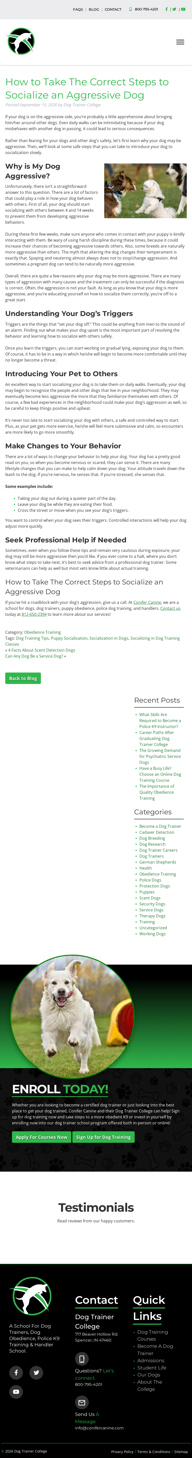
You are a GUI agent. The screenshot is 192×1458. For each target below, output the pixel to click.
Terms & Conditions (153, 1451)
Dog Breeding (152, 838)
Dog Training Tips (32, 638)
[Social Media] (167, 9)
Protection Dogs (154, 886)
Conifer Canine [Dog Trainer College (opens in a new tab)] (147, 602)
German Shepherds (157, 862)
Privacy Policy (122, 1451)
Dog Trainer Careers (158, 850)
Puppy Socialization (69, 638)
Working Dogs (152, 934)
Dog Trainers (151, 856)
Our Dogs (148, 1375)
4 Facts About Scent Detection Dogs (41, 650)
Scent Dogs (150, 898)
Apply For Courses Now (41, 1137)
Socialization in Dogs (109, 638)
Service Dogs (151, 910)
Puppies (147, 892)
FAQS (78, 9)
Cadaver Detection (156, 832)
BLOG (94, 9)
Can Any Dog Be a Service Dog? (34, 656)
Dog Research (152, 844)
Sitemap (181, 1451)
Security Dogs (152, 904)
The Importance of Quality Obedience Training (156, 792)
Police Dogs (150, 880)
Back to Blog (23, 678)
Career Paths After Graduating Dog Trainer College (156, 738)
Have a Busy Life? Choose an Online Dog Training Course (160, 774)
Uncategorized (153, 928)
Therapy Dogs (152, 916)
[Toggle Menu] (180, 42)
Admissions (150, 1360)
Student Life (151, 1368)
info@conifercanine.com (99, 1428)
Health (145, 868)
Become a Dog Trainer (160, 826)
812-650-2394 (34, 614)
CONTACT (113, 9)
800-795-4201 (146, 9)
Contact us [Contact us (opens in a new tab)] (170, 608)
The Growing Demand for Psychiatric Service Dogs (160, 756)
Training (147, 922)
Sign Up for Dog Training (103, 1137)
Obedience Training (42, 632)
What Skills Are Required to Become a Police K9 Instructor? (160, 720)
